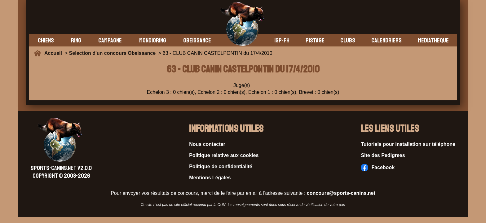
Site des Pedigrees (383, 155)
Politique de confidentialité (220, 166)
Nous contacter (207, 144)
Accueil (54, 53)
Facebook (378, 167)
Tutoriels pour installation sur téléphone (408, 144)
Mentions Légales (210, 177)
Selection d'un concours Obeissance (112, 53)
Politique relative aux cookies (223, 155)
